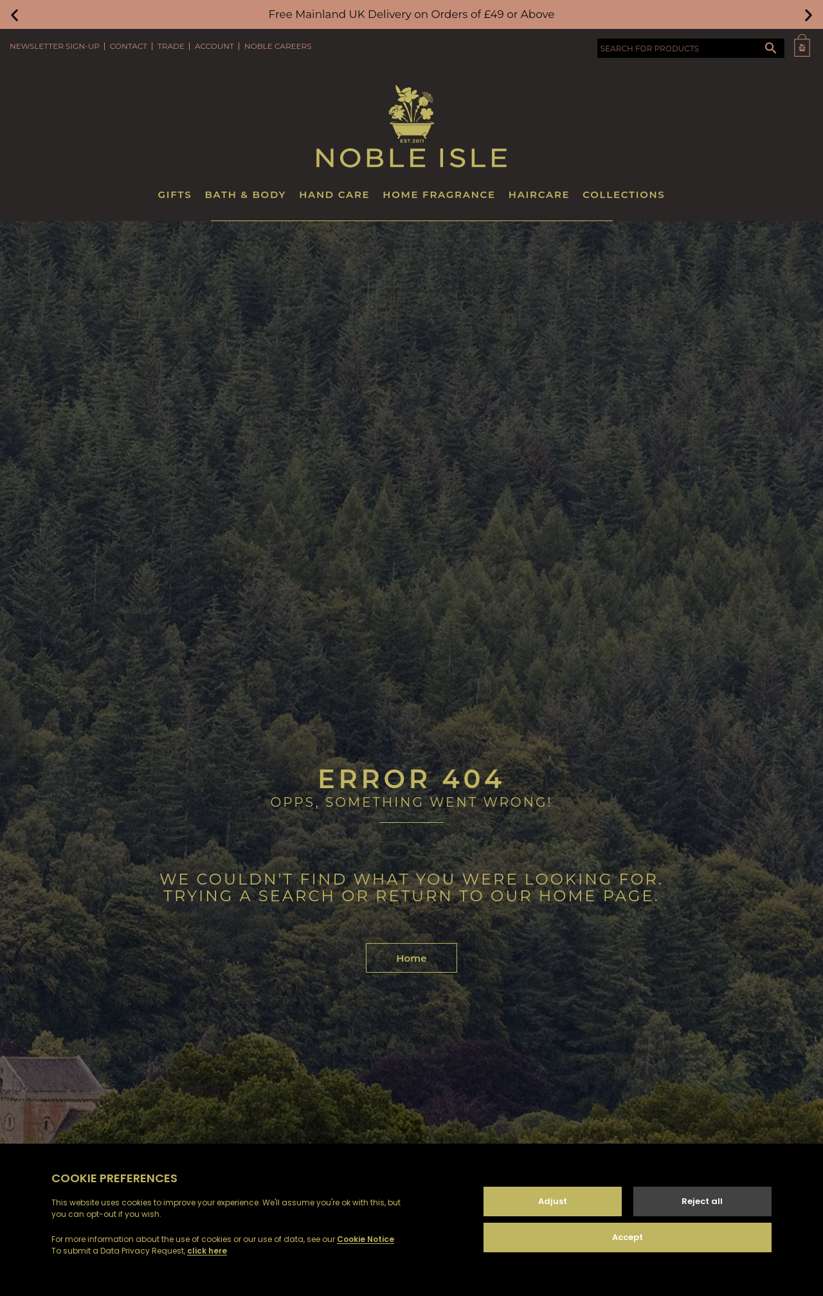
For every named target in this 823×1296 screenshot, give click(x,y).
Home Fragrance (439, 194)
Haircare (539, 194)
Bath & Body (245, 194)
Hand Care (334, 194)
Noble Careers (278, 46)
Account (214, 46)
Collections (624, 194)
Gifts (175, 194)
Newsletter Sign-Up (55, 46)
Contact (128, 46)
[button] (14, 14)
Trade (171, 46)
